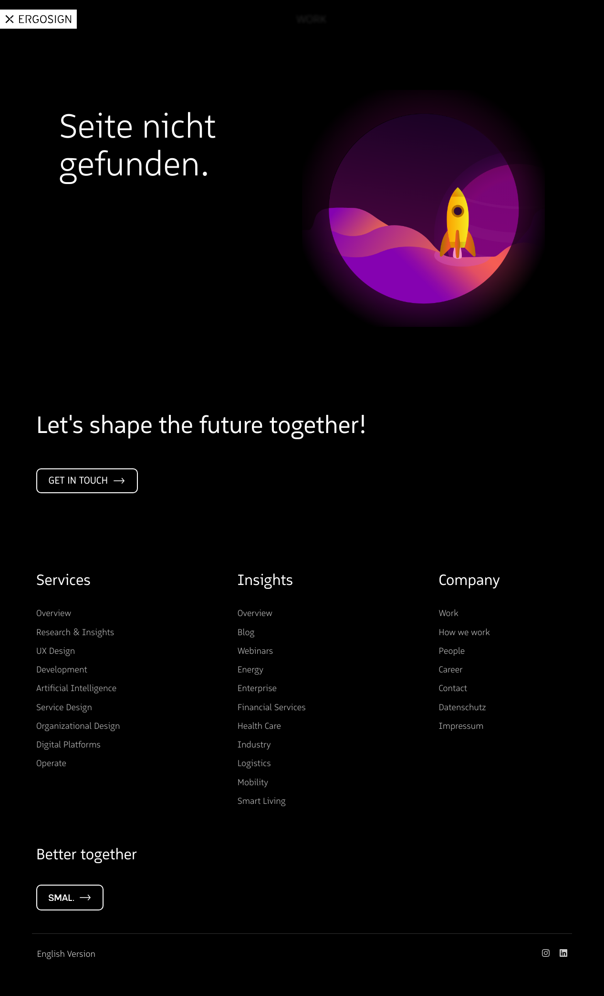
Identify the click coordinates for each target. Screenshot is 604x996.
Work (305, 19)
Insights (420, 19)
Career (527, 19)
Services (359, 19)
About (475, 19)
